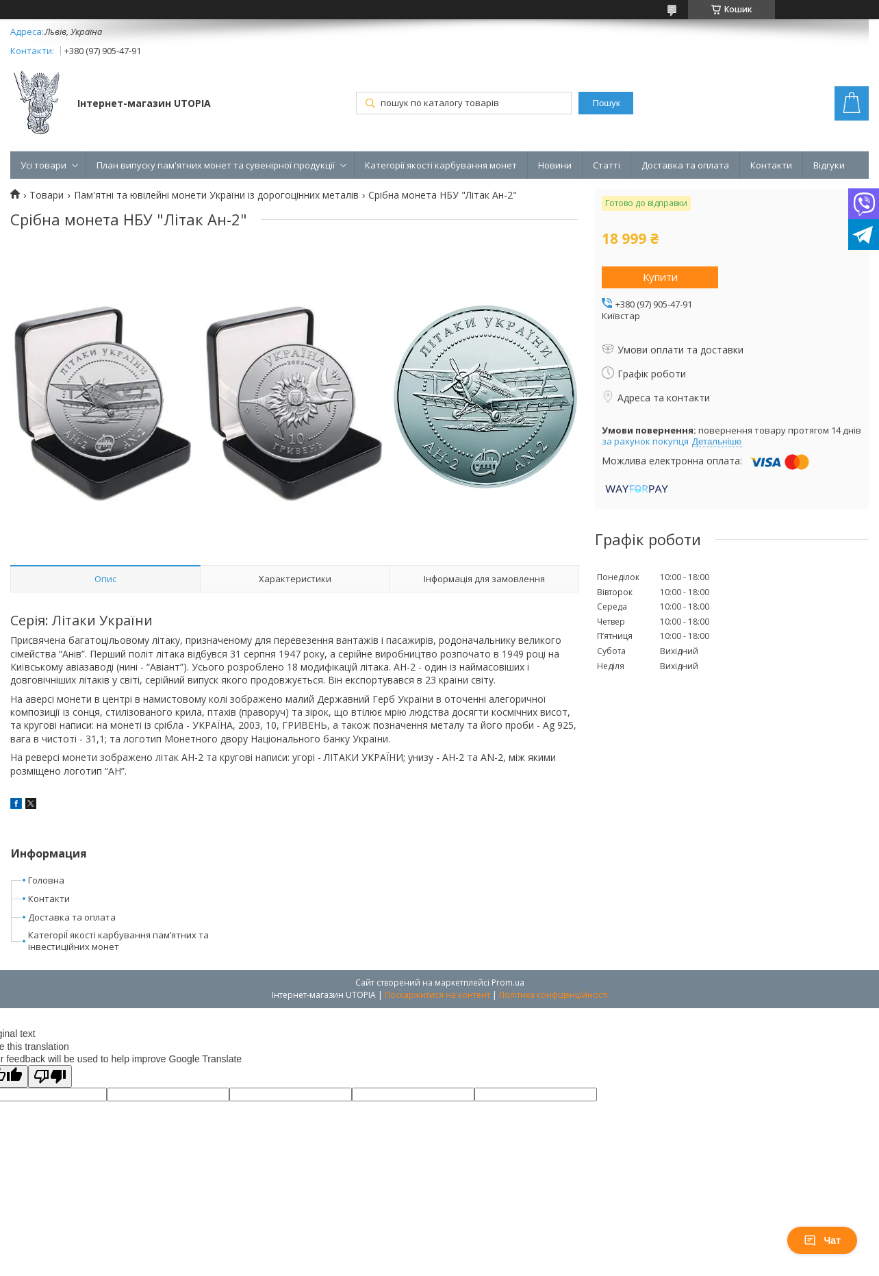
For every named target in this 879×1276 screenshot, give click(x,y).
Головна (46, 880)
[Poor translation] (50, 1076)
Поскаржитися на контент (437, 995)
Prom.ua (508, 982)
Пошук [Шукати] (606, 103)
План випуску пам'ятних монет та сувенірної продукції (216, 165)
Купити (660, 277)
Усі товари (43, 165)
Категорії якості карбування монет (441, 165)
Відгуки (829, 165)
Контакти (771, 165)
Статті (606, 165)
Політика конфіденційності (553, 995)
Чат (822, 1240)
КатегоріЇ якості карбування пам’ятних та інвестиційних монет (118, 941)
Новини (555, 165)
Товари (46, 195)
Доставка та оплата (685, 165)
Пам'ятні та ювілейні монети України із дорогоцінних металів (216, 195)
